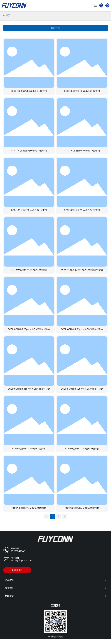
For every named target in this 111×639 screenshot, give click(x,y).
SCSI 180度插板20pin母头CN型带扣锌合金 (29, 329)
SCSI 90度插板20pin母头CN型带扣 (82, 449)
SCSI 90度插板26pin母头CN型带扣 (29, 508)
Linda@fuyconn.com (21, 561)
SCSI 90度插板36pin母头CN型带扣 (82, 508)
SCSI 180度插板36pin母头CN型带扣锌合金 (29, 389)
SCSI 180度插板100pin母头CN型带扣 (29, 270)
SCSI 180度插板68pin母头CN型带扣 (82, 210)
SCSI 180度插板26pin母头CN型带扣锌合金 (82, 329)
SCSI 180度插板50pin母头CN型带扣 (29, 210)
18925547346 (18, 551)
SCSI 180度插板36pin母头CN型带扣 (82, 151)
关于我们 (9, 588)
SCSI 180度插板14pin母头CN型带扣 (29, 91)
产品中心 (9, 580)
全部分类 (55, 27)
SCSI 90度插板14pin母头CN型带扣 (29, 449)
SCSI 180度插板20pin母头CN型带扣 (82, 91)
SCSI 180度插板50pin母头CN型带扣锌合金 (82, 389)
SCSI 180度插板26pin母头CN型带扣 (29, 151)
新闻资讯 (9, 596)
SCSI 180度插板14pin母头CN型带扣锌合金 (82, 270)
